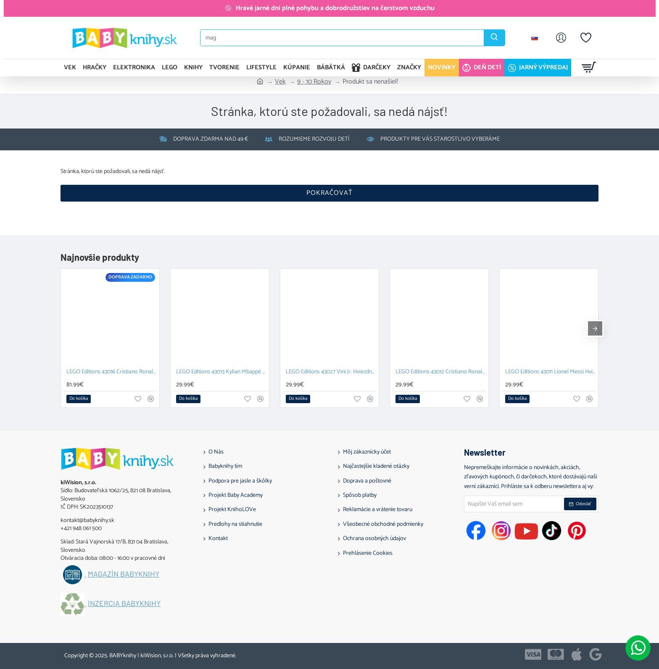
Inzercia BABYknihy (124, 603)
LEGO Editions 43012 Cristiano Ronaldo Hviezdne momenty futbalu (440, 372)
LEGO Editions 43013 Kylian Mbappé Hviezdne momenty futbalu (221, 372)
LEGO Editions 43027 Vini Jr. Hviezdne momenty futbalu (331, 372)
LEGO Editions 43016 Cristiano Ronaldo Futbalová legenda (111, 372)
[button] (78, 399)
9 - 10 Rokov (314, 81)
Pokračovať (329, 193)
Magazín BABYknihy (123, 574)
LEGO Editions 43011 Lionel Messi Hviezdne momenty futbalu (550, 372)
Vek (280, 81)
